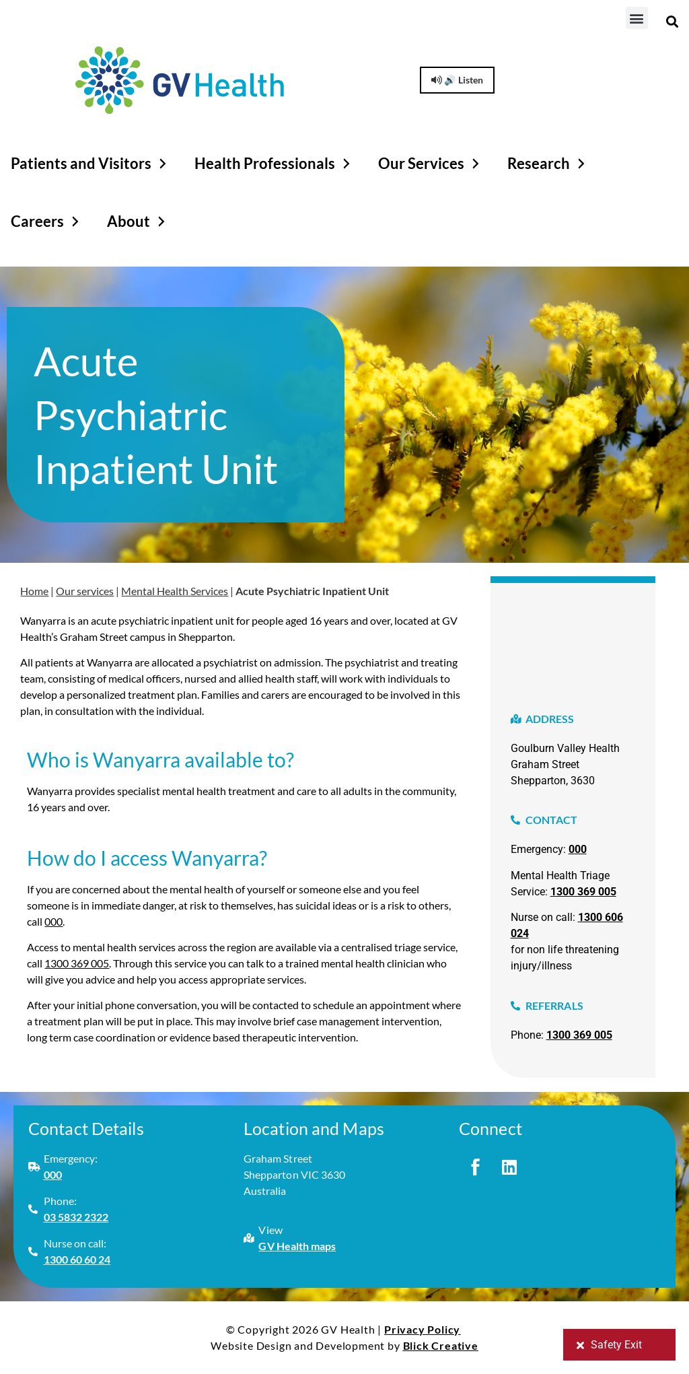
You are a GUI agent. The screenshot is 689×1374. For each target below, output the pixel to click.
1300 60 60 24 (77, 1259)
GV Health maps (297, 1245)
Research (548, 164)
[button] (637, 18)
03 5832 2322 (76, 1216)
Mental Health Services (174, 590)
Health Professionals (274, 164)
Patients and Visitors (90, 164)
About (138, 221)
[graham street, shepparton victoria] (573, 637)
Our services (85, 590)
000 (53, 921)
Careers (47, 221)
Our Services (430, 164)
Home (34, 590)
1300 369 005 (76, 963)
